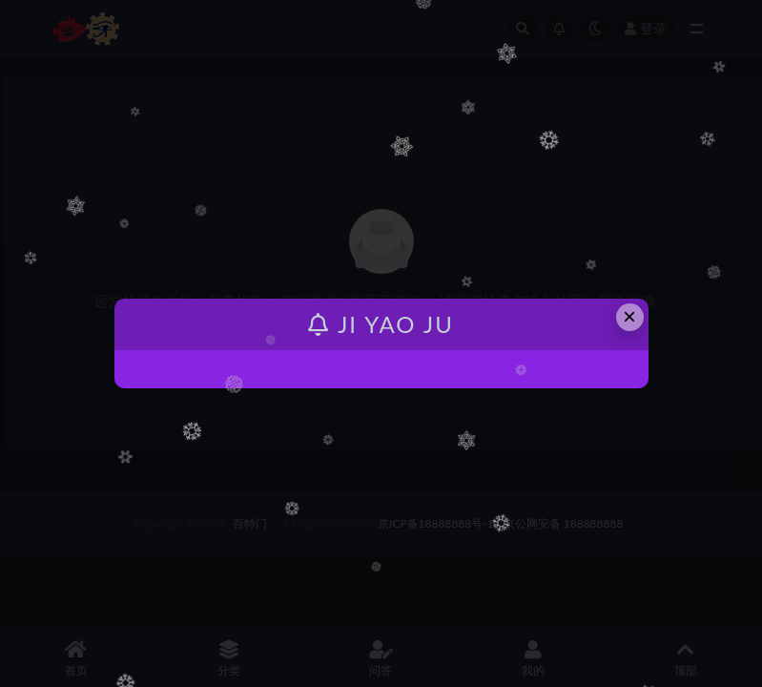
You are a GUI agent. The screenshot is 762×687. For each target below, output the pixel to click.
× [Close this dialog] (629, 316)
